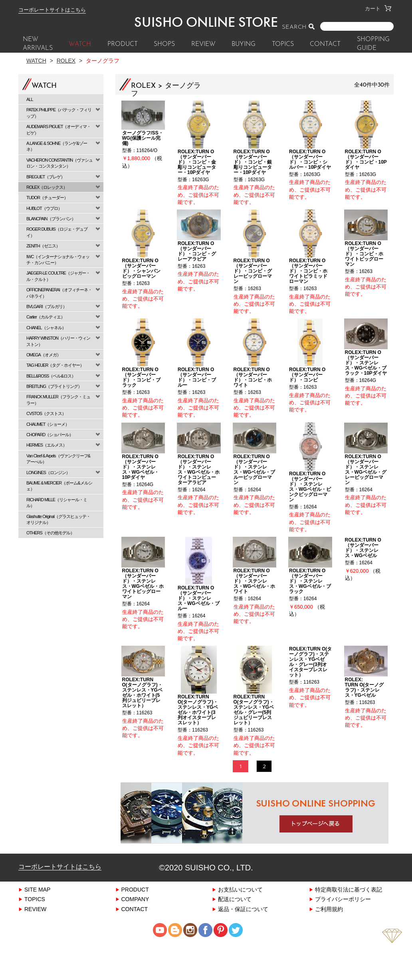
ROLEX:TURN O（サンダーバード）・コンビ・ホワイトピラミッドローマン (308, 274)
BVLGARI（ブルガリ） (46, 306)
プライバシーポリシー (343, 911)
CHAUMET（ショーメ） (47, 424)
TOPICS (283, 44)
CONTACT (325, 44)
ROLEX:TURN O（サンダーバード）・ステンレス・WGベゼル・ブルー (199, 607)
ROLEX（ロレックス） (46, 187)
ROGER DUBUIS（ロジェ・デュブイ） (56, 232)
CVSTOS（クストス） (46, 413)
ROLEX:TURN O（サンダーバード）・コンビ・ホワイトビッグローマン (364, 256)
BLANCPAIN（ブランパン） (50, 218)
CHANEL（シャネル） (46, 327)
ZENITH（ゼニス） (43, 245)
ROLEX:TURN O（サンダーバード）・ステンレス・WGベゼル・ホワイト (254, 590)
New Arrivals (38, 43)
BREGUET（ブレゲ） (45, 176)
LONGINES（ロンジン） (48, 472)
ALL (29, 99)
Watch (36, 60)
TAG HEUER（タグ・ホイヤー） (55, 365)
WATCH (80, 44)
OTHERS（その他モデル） (50, 532)
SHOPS (164, 44)
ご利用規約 (329, 921)
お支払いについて (240, 901)
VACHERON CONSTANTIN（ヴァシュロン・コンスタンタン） (59, 163)
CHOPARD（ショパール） (49, 434)
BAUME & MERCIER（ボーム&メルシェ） (59, 485)
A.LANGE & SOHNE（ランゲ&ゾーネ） (56, 146)
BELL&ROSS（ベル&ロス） (50, 376)
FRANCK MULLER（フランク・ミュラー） (58, 399)
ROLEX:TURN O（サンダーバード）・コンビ (307, 379)
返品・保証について (243, 921)
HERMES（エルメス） (46, 445)
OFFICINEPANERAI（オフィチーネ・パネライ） (59, 292)
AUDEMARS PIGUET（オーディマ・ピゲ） (58, 129)
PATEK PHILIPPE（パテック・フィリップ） (58, 112)
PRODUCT (122, 44)
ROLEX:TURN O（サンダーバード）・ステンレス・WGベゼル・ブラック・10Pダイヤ (366, 367)
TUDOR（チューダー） (47, 197)
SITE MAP (37, 901)
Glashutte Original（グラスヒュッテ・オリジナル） (58, 519)
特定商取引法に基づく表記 (348, 901)
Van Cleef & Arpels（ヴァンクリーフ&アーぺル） (58, 458)
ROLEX (66, 60)
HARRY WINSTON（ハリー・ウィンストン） (58, 341)
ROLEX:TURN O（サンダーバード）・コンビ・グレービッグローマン (253, 274)
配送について (235, 911)
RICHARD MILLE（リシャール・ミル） (56, 502)
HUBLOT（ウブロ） (44, 208)
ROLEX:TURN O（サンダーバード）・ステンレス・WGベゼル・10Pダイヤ (140, 473)
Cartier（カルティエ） (45, 316)
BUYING (244, 44)
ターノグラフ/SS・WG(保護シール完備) (142, 138)
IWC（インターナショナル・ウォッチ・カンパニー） (57, 259)
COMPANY (135, 911)
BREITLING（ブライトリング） (54, 386)
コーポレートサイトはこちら (52, 9)
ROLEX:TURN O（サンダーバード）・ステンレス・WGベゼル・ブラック (310, 590)
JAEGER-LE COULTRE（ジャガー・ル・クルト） (58, 276)
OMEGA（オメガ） (43, 354)
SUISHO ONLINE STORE (206, 22)
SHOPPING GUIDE (373, 43)
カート (378, 8)
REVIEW (203, 44)
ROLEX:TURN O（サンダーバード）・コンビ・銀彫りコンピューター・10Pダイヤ (253, 163)
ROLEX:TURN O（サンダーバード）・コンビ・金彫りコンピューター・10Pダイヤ (197, 163)
